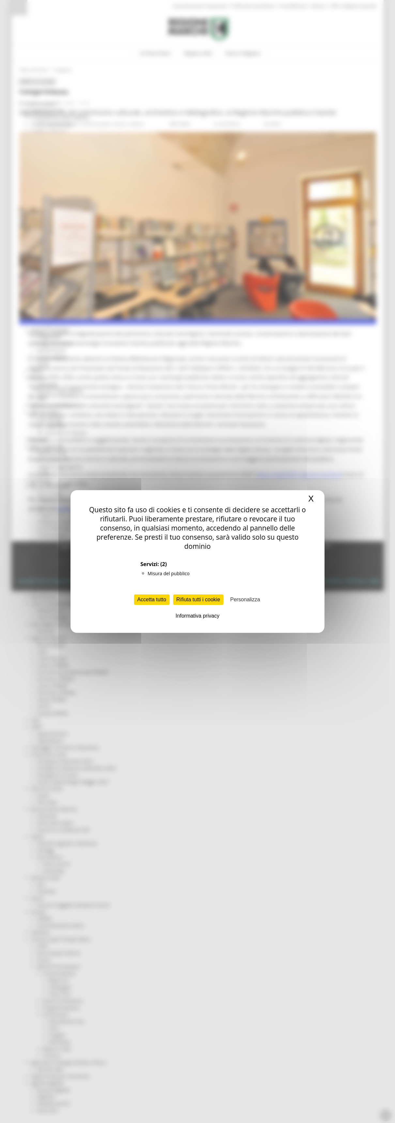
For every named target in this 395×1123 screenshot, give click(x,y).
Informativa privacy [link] (197, 616)
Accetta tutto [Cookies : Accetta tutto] (151, 599)
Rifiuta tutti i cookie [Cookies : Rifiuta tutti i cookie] (198, 599)
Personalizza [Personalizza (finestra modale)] (245, 599)
